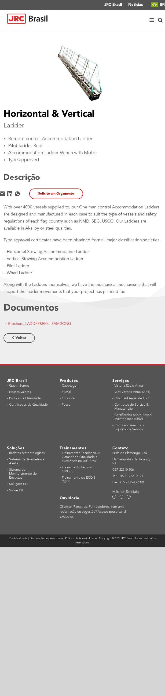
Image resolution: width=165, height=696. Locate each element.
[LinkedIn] (10, 194)
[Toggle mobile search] (160, 20)
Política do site (18, 538)
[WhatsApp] (17, 194)
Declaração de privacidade (46, 538)
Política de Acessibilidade (81, 538)
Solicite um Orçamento (56, 193)
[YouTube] (121, 497)
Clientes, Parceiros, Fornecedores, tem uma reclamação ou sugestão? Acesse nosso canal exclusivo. (93, 511)
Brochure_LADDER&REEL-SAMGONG (39, 324)
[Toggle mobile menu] (152, 20)
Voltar (19, 338)
